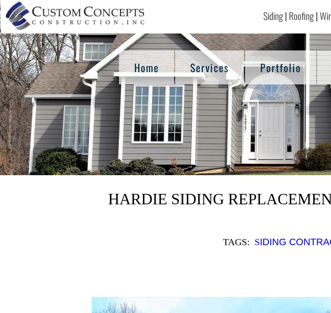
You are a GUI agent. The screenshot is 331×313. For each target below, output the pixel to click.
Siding (273, 16)
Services (209, 67)
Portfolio (280, 67)
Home (146, 67)
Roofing (301, 16)
